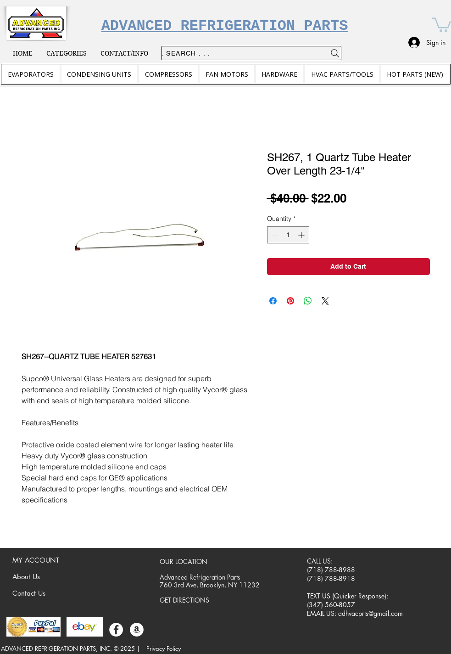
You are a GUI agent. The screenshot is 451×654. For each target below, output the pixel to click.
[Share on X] (325, 300)
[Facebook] (116, 630)
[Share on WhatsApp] (307, 300)
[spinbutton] (288, 235)
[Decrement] (274, 235)
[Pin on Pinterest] (290, 300)
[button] (441, 24)
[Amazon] (137, 630)
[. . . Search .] (251, 53)
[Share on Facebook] (272, 300)
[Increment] (302, 235)
